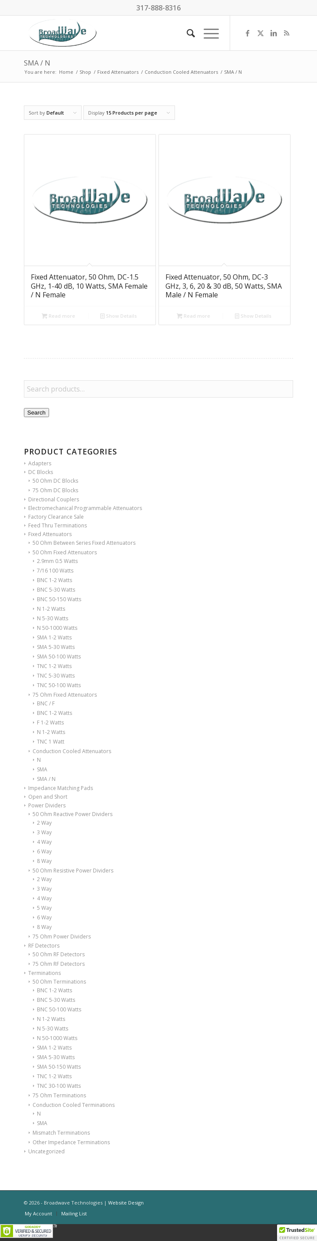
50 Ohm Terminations (59, 981)
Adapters (39, 463)
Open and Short (47, 796)
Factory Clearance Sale (56, 516)
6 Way (44, 851)
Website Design (126, 1202)
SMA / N (46, 779)
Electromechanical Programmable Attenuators (85, 508)
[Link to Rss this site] (286, 33)
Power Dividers (47, 805)
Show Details (118, 316)
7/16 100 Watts (55, 570)
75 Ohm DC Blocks (55, 490)
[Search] (186, 33)
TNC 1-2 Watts (54, 666)
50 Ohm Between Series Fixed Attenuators (84, 542)
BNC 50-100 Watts (59, 1009)
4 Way (44, 842)
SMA (42, 769)
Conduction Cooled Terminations (74, 1105)
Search (36, 412)
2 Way (44, 822)
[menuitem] (186, 33)
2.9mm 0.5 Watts (57, 561)
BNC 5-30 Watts (56, 589)
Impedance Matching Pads (60, 788)
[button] (297, 1233)
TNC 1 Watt (50, 741)
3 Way (44, 832)
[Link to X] (260, 33)
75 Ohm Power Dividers (62, 936)
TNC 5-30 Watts (56, 675)
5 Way (44, 908)
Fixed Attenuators (50, 534)
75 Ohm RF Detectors (59, 964)
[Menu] (207, 33)
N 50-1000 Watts (57, 628)
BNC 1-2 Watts (54, 580)
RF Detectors (43, 945)
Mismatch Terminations (61, 1132)
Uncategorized (46, 1151)
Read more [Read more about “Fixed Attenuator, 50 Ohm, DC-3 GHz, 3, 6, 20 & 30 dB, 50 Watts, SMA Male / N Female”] (193, 316)
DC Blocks (40, 472)
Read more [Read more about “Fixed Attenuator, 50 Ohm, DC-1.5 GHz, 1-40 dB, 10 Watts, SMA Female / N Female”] (58, 316)
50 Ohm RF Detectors (59, 954)
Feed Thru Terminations (57, 525)
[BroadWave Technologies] (131, 33)
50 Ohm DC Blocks (55, 480)
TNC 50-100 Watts (59, 685)
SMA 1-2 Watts (54, 637)
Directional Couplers (53, 499)
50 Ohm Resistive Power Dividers (73, 870)
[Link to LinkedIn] (273, 33)
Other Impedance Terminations (71, 1142)
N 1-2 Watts (51, 608)
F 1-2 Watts (50, 722)
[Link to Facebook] (247, 33)
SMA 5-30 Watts (56, 647)
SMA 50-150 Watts (59, 1066)
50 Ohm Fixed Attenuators (65, 552)
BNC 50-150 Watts (59, 599)
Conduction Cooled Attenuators (72, 751)
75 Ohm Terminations (59, 1095)
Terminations (44, 973)
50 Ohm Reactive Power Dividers (72, 814)
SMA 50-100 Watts (59, 656)
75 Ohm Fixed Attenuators (65, 694)
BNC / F (46, 703)
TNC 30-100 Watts (59, 1086)
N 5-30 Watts (52, 618)
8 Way (44, 861)
